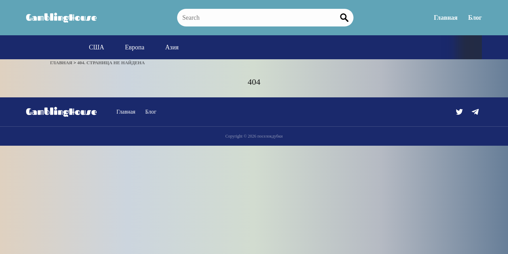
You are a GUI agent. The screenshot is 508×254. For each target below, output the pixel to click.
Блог (475, 17)
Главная (446, 17)
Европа (134, 47)
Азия (172, 47)
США (96, 47)
